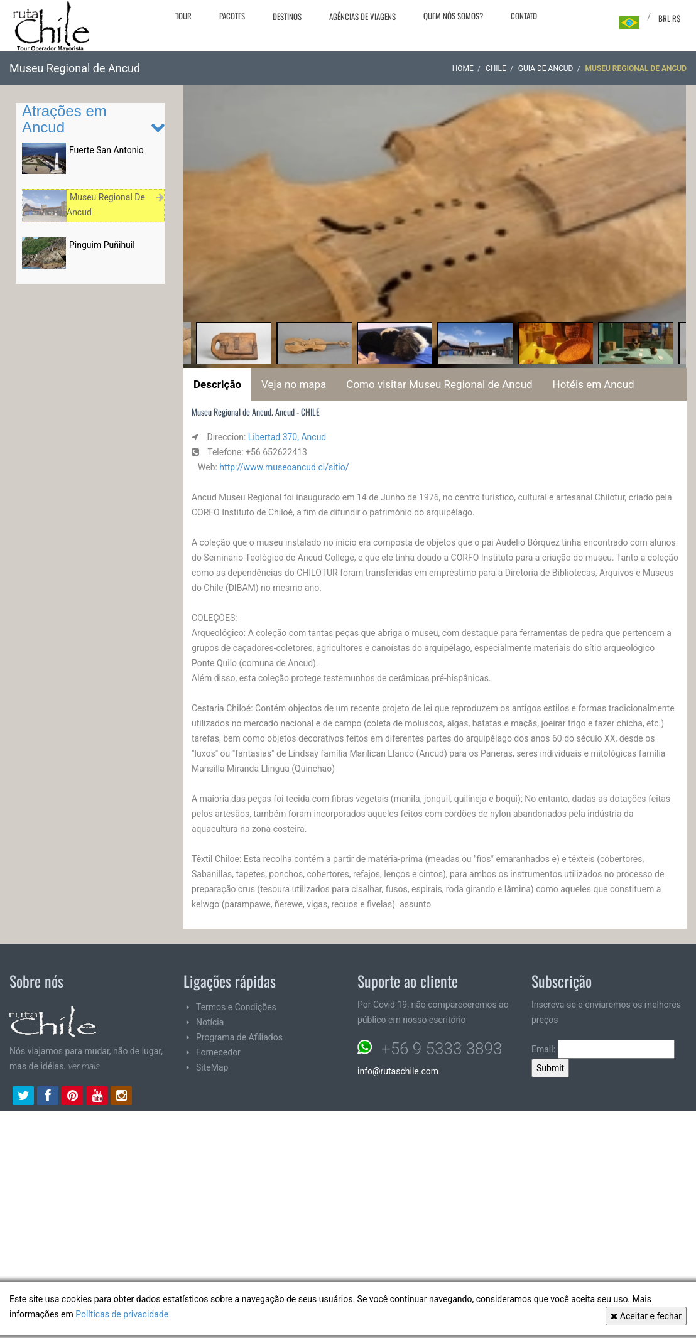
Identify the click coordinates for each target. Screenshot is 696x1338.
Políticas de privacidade (121, 1314)
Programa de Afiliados (239, 1037)
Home (463, 68)
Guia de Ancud (546, 68)
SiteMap (212, 1067)
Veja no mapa (293, 384)
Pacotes (232, 15)
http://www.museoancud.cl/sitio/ (284, 467)
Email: (603, 1049)
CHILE (496, 68)
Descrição (217, 384)
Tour (183, 15)
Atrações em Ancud (64, 119)
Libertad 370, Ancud (287, 437)
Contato (524, 15)
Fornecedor (218, 1052)
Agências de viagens (362, 16)
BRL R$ (669, 18)
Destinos (287, 16)
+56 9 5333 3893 (441, 1048)
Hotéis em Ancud (593, 384)
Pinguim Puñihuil (102, 245)
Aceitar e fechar (646, 1316)
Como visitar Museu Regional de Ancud (439, 384)
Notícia (210, 1022)
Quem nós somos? (453, 15)
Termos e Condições (236, 1007)
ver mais (84, 1066)
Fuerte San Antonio (106, 150)
